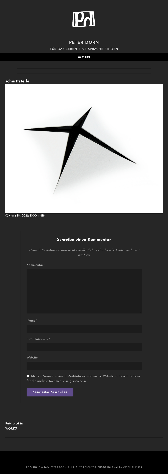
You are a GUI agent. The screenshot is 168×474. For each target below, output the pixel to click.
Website (32, 357)
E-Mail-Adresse (38, 339)
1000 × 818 (37, 215)
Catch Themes (132, 467)
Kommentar (36, 265)
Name (32, 320)
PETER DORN (84, 43)
